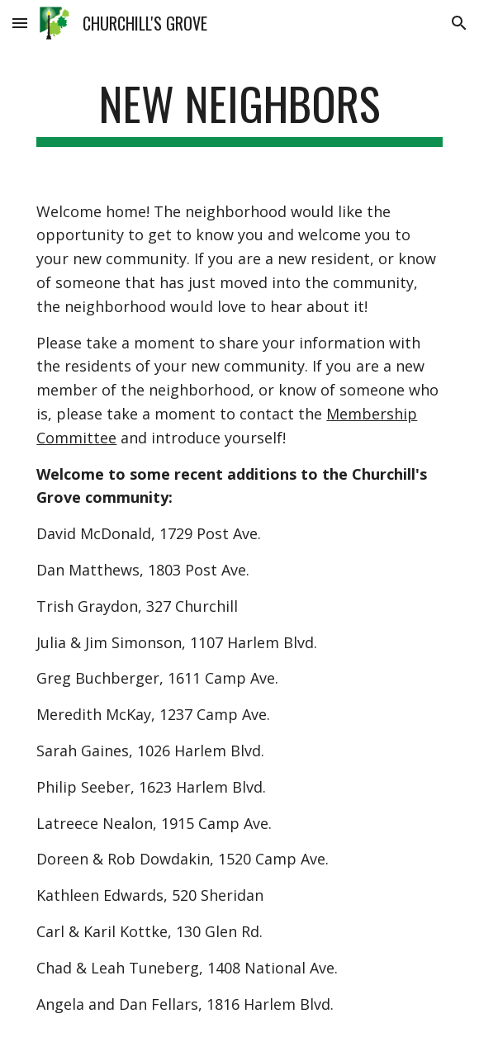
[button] (20, 22)
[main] (239, 111)
